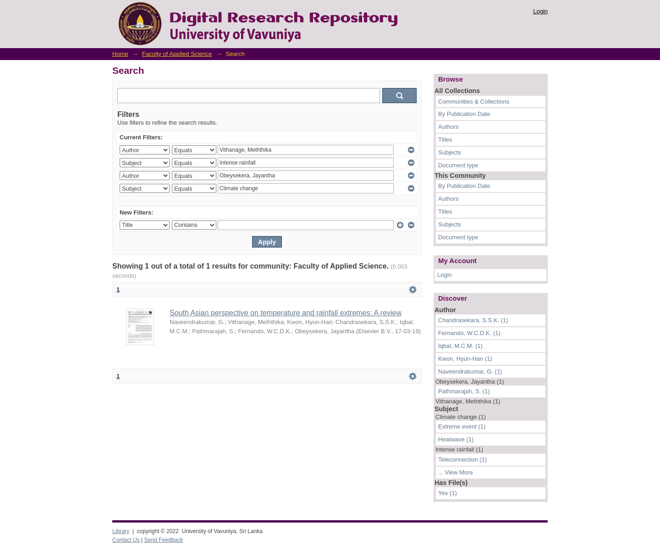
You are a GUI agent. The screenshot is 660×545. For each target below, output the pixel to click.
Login (540, 11)
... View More (455, 472)
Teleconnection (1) (462, 459)
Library (120, 531)
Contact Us (126, 540)
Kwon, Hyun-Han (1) (465, 358)
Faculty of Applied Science (177, 53)
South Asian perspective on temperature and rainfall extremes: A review (286, 313)
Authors (448, 126)
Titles (445, 139)
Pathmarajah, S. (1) (464, 391)
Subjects (449, 152)
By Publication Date (464, 113)
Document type (458, 165)
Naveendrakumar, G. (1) (470, 371)
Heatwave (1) (455, 439)
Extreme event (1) (461, 426)
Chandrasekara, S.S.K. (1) (473, 320)
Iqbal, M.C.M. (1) (460, 345)
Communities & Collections (473, 101)
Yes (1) (447, 493)
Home (120, 53)
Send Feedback (163, 540)
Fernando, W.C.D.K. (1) (469, 333)
